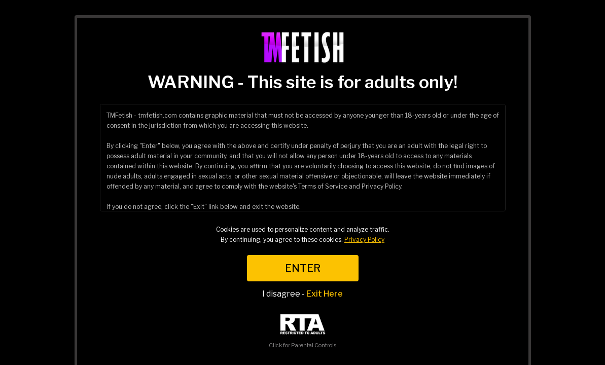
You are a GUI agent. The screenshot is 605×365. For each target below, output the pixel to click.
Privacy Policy (364, 239)
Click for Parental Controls (302, 331)
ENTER (303, 268)
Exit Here (324, 294)
